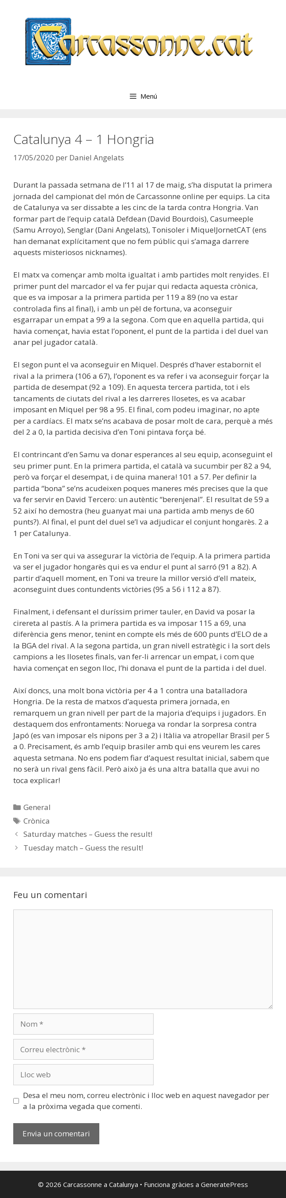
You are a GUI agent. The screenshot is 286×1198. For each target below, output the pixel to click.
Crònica (36, 821)
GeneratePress (224, 1184)
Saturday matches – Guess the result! (87, 834)
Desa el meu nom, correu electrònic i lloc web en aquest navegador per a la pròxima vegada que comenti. (146, 1101)
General (37, 807)
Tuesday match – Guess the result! (83, 848)
